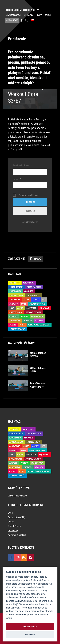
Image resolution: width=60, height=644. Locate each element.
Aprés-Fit (15, 283)
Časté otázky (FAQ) (16, 517)
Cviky (39, 15)
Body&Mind (16, 291)
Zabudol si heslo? (30, 222)
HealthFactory (38, 304)
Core (27, 299)
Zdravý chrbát (18, 329)
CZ (44, 299)
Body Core (29, 283)
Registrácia (30, 210)
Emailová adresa (22, 165)
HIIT (12, 308)
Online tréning (13, 15)
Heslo (17, 179)
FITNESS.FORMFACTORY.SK (20, 10)
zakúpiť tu (28, 83)
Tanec (13, 325)
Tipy (22, 325)
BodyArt (29, 291)
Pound (25, 316)
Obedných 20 (16, 312)
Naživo (30, 15)
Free (24, 304)
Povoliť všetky (29, 626)
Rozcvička (15, 320)
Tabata (39, 320)
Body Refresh (17, 287)
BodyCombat (34, 295)
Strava (28, 320)
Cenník (48, 15)
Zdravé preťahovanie (39, 325)
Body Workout (34, 287)
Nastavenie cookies (17, 535)
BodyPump (15, 299)
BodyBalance (17, 295)
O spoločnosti (14, 526)
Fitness (14, 304)
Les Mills (32, 308)
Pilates (14, 316)
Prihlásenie (11, 20)
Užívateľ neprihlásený (17, 495)
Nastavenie (30, 634)
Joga (20, 308)
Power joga (37, 316)
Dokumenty (13, 530)
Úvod (10, 513)
